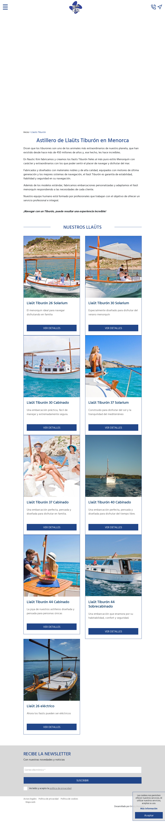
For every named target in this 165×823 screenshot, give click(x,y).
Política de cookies (69, 800)
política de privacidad (60, 789)
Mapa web (30, 803)
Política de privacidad (48, 800)
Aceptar (148, 815)
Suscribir (82, 782)
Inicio (26, 132)
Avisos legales (29, 800)
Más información (148, 808)
